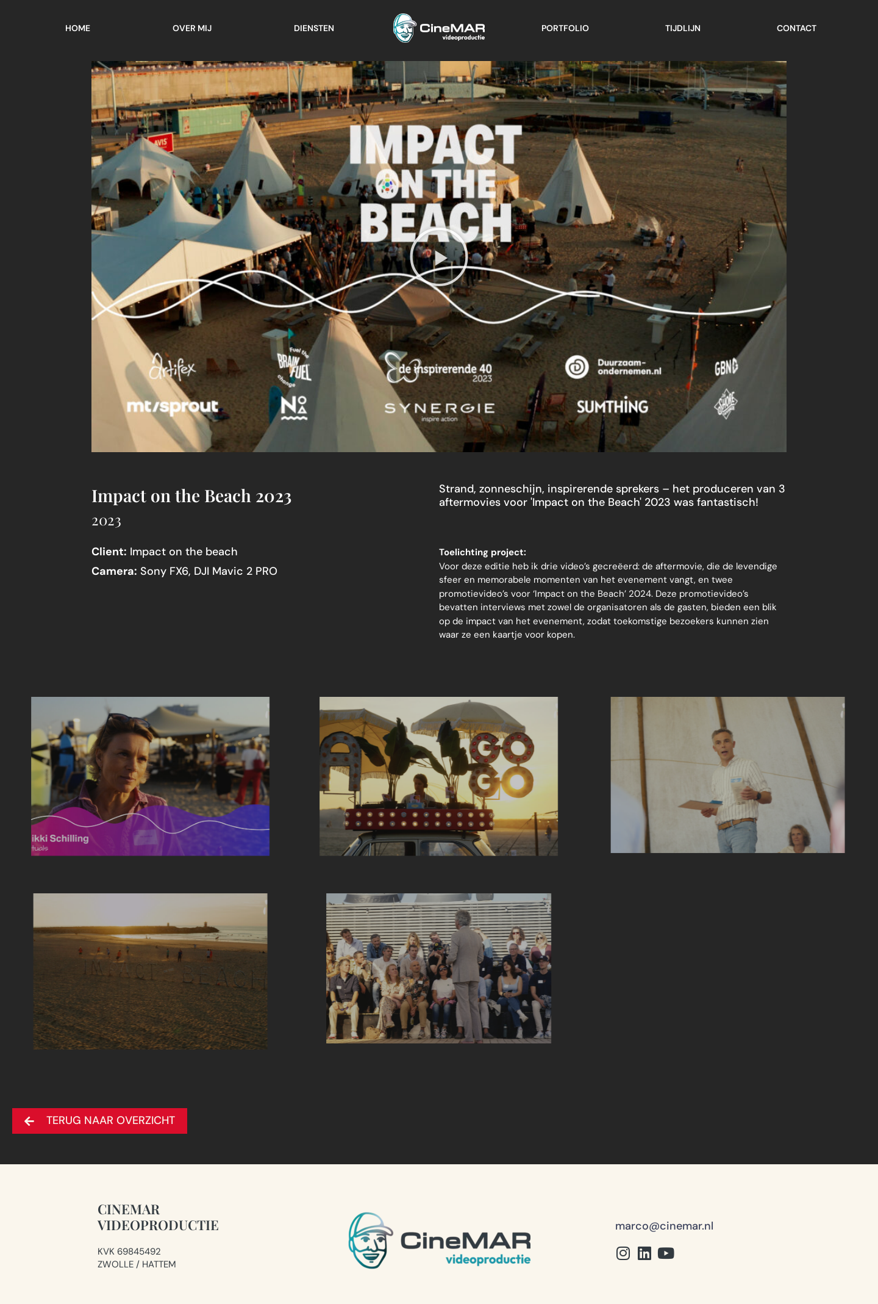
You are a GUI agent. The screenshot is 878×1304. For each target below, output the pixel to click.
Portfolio (565, 28)
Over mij (192, 28)
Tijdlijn (683, 28)
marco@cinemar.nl (664, 1226)
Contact (796, 28)
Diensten (314, 28)
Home (77, 28)
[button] (439, 256)
